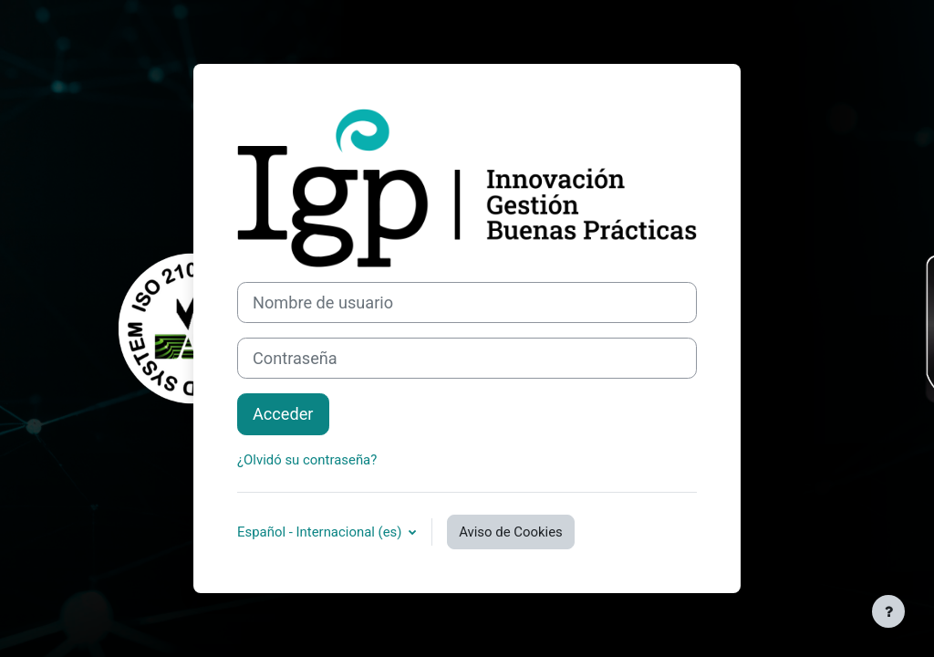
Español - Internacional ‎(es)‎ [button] (321, 532)
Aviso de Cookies (511, 532)
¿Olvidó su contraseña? (307, 460)
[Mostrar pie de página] (888, 611)
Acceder (283, 413)
